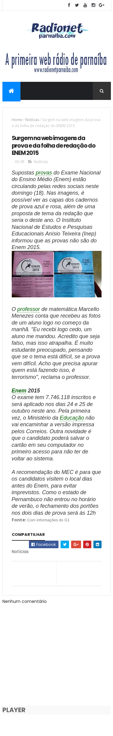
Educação (72, 418)
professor (28, 309)
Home (17, 119)
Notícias (32, 119)
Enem (19, 391)
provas (44, 173)
